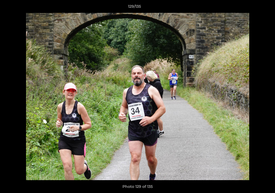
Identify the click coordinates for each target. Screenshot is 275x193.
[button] (252, 7)
